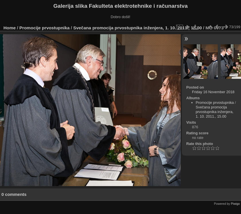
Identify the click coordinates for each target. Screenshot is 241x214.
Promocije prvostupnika (45, 27)
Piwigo (235, 203)
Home (9, 27)
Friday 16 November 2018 (213, 92)
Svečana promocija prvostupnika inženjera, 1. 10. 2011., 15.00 (137, 27)
